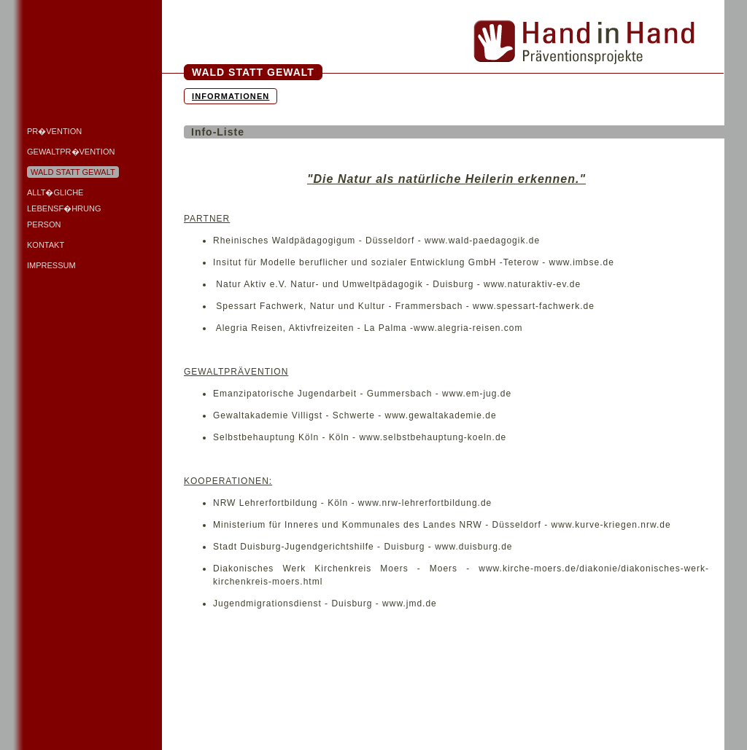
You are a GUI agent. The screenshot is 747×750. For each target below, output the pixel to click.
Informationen (230, 96)
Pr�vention (54, 131)
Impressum (51, 265)
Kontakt (45, 245)
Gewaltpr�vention (71, 151)
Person (44, 224)
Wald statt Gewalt (73, 172)
